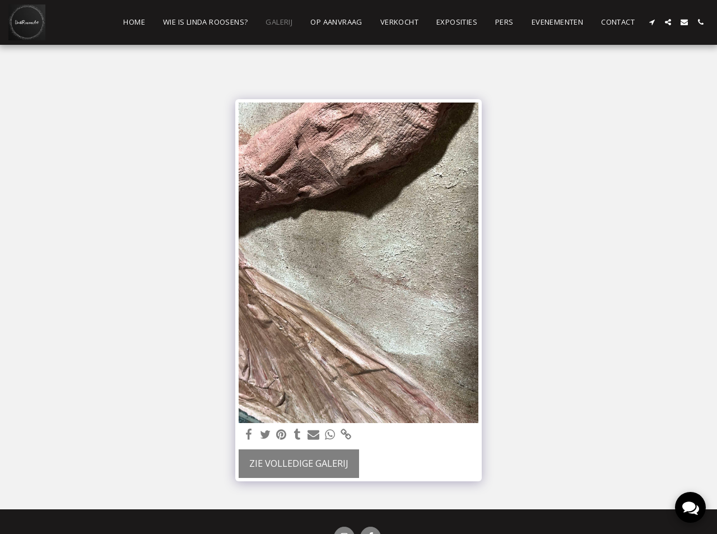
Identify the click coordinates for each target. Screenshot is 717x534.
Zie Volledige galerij (298, 463)
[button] (651, 22)
